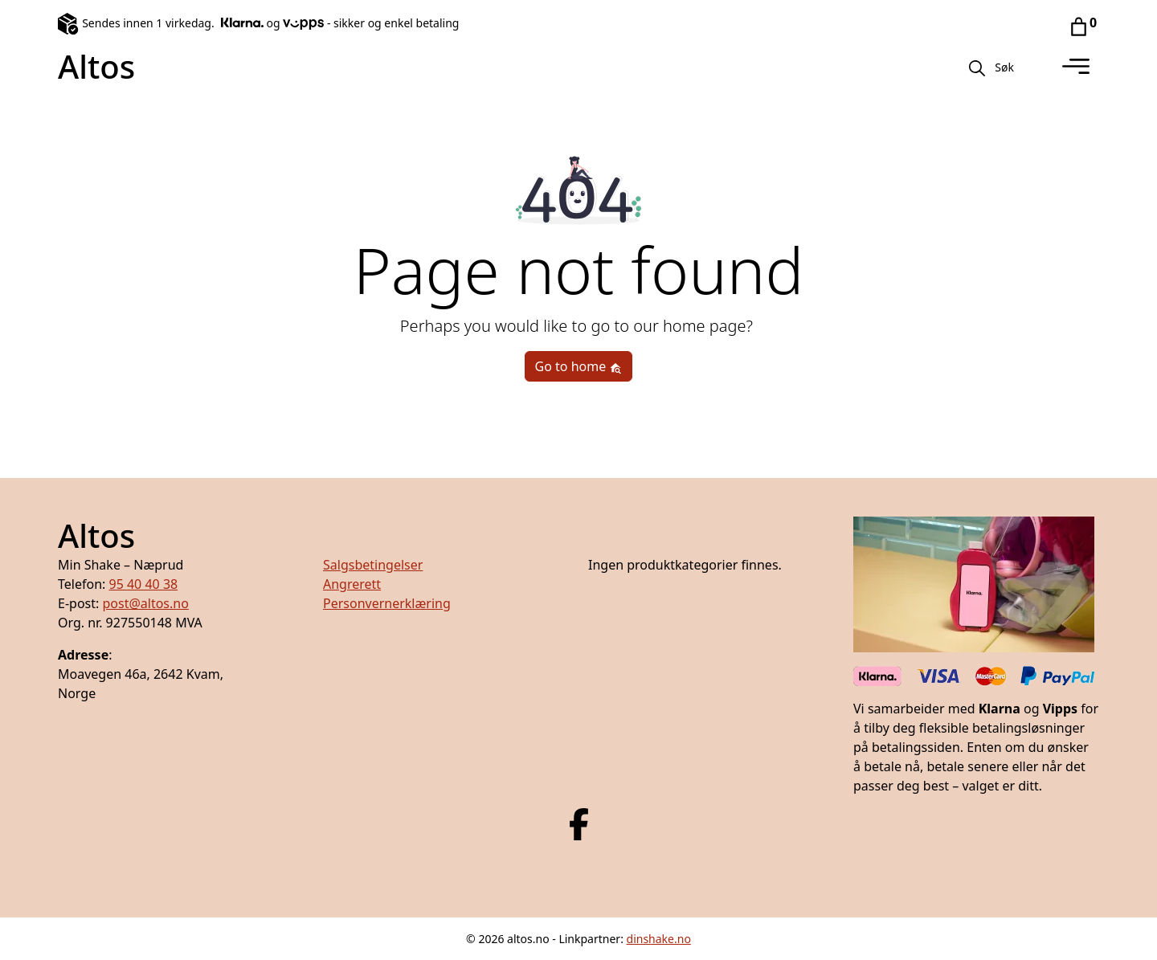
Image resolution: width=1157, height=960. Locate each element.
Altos (96, 66)
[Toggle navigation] (1076, 67)
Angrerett (352, 584)
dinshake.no (659, 938)
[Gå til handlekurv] (1079, 26)
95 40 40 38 (143, 584)
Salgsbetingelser (373, 565)
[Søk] (977, 66)
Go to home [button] (579, 366)
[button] (1004, 66)
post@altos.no (145, 603)
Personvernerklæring (387, 603)
